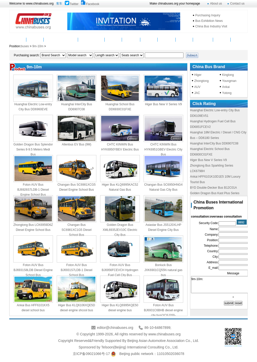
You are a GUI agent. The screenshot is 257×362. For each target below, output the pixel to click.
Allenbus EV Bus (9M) (76, 144)
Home (18, 39)
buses (25, 46)
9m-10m (37, 46)
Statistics (166, 39)
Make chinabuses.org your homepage (175, 3)
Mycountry (203, 39)
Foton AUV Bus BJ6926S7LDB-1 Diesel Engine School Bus (33, 189)
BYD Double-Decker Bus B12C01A (213, 187)
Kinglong (228, 75)
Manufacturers (91, 39)
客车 (59, 3)
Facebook (92, 4)
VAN (239, 39)
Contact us (237, 3)
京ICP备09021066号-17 (91, 354)
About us (216, 3)
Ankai (226, 87)
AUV (197, 87)
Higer (198, 75)
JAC (197, 93)
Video (113, 39)
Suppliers (131, 39)
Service (149, 39)
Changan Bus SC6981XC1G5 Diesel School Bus (76, 230)
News (35, 39)
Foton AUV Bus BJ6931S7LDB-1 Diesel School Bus (76, 270)
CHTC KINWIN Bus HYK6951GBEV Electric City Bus (163, 149)
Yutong (226, 93)
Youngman (229, 81)
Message (221, 39)
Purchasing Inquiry (207, 15)
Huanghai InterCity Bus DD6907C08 (214, 143)
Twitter (74, 4)
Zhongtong (201, 81)
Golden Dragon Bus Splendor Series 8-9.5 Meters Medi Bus (33, 149)
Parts (69, 39)
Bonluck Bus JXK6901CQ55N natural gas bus (163, 270)
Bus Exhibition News (209, 21)
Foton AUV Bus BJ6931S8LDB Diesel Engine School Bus (33, 270)
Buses (52, 39)
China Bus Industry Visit (211, 26)
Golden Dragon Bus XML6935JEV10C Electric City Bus (120, 230)
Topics (184, 39)
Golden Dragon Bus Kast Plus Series (214, 193)
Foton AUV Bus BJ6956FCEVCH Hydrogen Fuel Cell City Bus (120, 270)
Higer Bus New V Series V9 (163, 104)
